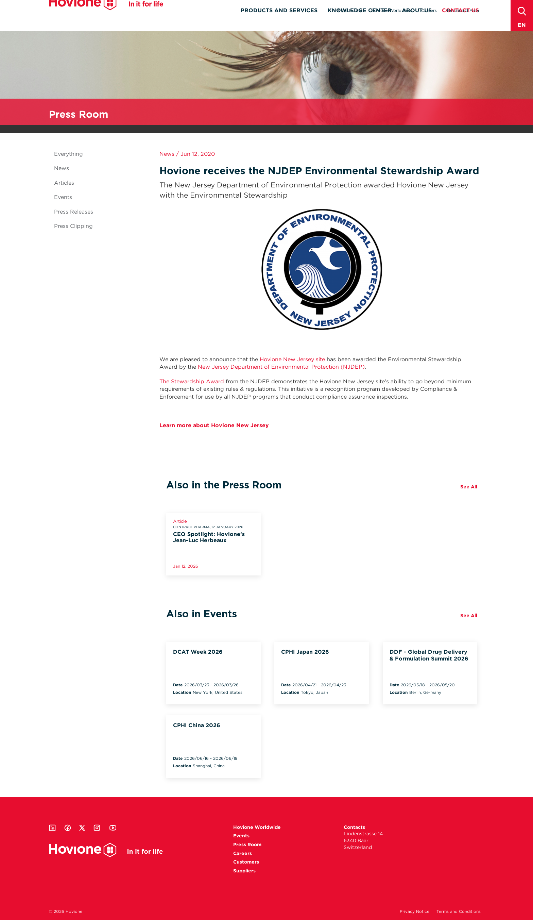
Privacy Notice (414, 911)
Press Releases (73, 211)
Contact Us (460, 22)
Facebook (67, 828)
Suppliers (244, 870)
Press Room (349, 10)
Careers (429, 10)
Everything (68, 154)
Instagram (97, 828)
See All (468, 486)
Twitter (82, 828)
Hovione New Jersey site (292, 359)
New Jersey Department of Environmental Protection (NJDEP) (281, 367)
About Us (417, 22)
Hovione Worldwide (391, 10)
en (522, 25)
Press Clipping (73, 226)
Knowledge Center (360, 22)
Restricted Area (463, 10)
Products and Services (279, 22)
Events (63, 197)
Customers (246, 862)
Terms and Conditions (458, 911)
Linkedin (52, 828)
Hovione (106, 14)
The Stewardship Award (191, 381)
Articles (64, 183)
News (61, 168)
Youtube (113, 828)
